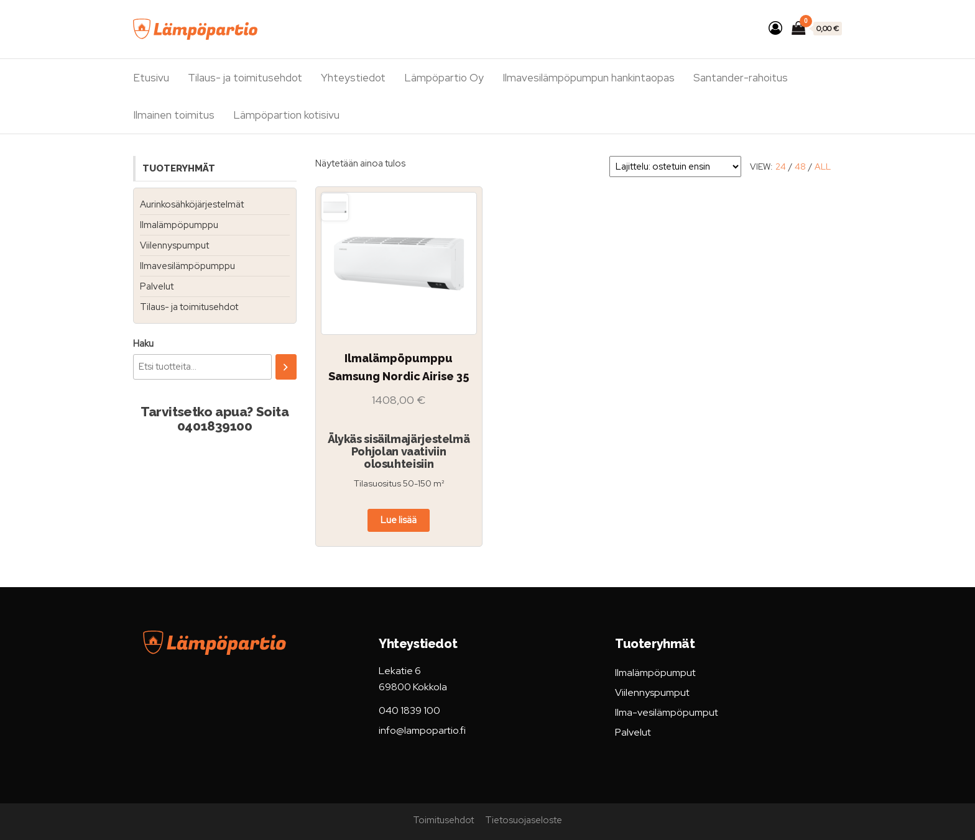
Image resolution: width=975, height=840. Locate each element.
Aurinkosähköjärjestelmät (192, 204)
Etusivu (151, 77)
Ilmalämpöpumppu (179, 225)
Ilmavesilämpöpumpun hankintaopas (588, 77)
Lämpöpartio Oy (444, 77)
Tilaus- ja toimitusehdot (245, 77)
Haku (143, 343)
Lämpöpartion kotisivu (286, 115)
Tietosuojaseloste (523, 820)
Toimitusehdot (443, 820)
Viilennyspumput (174, 245)
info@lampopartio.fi (422, 730)
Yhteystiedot (353, 77)
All (823, 166)
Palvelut (156, 286)
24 (780, 166)
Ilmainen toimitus (174, 115)
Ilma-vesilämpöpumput (666, 712)
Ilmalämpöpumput (655, 672)
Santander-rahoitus (740, 77)
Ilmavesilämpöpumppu (187, 266)
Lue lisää (399, 520)
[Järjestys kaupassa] (675, 166)
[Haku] (286, 367)
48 (800, 166)
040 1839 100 (409, 710)
